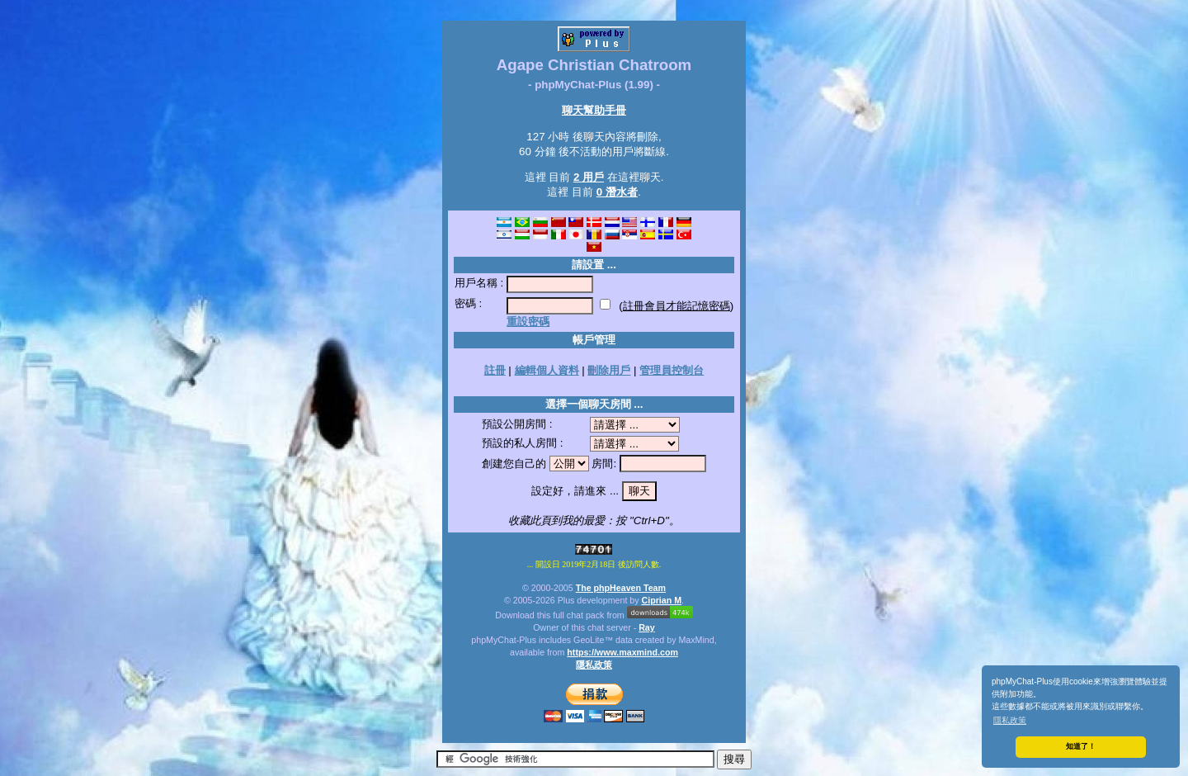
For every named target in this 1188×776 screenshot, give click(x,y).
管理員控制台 (671, 370)
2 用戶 (588, 177)
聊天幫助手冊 (594, 110)
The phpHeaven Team (621, 588)
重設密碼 (528, 321)
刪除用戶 (608, 370)
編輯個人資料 (547, 370)
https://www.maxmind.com (622, 652)
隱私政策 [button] (1009, 720)
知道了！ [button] (1081, 746)
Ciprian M (662, 600)
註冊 (495, 370)
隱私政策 (594, 665)
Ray (647, 627)
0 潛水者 (617, 192)
